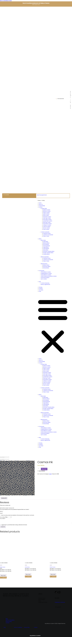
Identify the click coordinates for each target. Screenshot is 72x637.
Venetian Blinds (46, 254)
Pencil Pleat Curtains (47, 223)
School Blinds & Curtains (46, 274)
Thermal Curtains (46, 226)
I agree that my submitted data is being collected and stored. (14, 524)
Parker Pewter (52, 567)
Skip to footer (9, 0)
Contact (35, 627)
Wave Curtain (46, 215)
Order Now (3, 577)
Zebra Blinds (45, 250)
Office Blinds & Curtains (46, 272)
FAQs (40, 291)
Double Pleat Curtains (47, 221)
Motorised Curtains (47, 216)
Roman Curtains (46, 227)
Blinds (40, 238)
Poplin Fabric (2, 567)
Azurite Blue (27, 567)
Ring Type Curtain (46, 222)
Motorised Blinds (46, 245)
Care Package (42, 205)
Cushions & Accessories (48, 234)
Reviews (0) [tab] (4, 498)
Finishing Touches (46, 233)
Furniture (41, 288)
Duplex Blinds (46, 247)
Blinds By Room (44, 263)
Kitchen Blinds (46, 268)
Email (1, 513)
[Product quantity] (39, 468)
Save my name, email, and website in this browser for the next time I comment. (17, 515)
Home (40, 203)
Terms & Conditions (18, 627)
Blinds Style (43, 240)
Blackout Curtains (46, 211)
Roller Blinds (45, 241)
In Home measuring (45, 283)
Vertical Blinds (46, 248)
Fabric (3, 457)
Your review (2, 518)
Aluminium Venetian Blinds (48, 251)
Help (40, 281)
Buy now (44, 469)
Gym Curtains (44, 279)
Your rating (2, 517)
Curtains (40, 207)
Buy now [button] (3, 575)
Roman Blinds (46, 244)
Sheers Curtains (46, 212)
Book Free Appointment (42, 195)
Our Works (41, 290)
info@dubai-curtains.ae (60, 602)
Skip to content (3, 0)
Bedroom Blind (46, 265)
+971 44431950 (6, 194)
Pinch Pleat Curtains (47, 219)
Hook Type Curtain (47, 218)
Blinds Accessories (45, 256)
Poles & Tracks (46, 236)
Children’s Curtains (47, 225)
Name (1, 511)
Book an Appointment (45, 284)
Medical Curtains (46, 209)
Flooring (40, 287)
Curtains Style (44, 208)
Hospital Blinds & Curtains (46, 273)
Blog (5, 627)
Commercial (41, 270)
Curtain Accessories (45, 232)
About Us (41, 204)
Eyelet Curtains (46, 214)
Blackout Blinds (46, 243)
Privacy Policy (27, 627)
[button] (53, 325)
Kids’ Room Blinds (46, 266)
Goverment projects (45, 277)
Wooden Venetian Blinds (48, 252)
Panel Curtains (46, 229)
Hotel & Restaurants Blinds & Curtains (49, 276)
